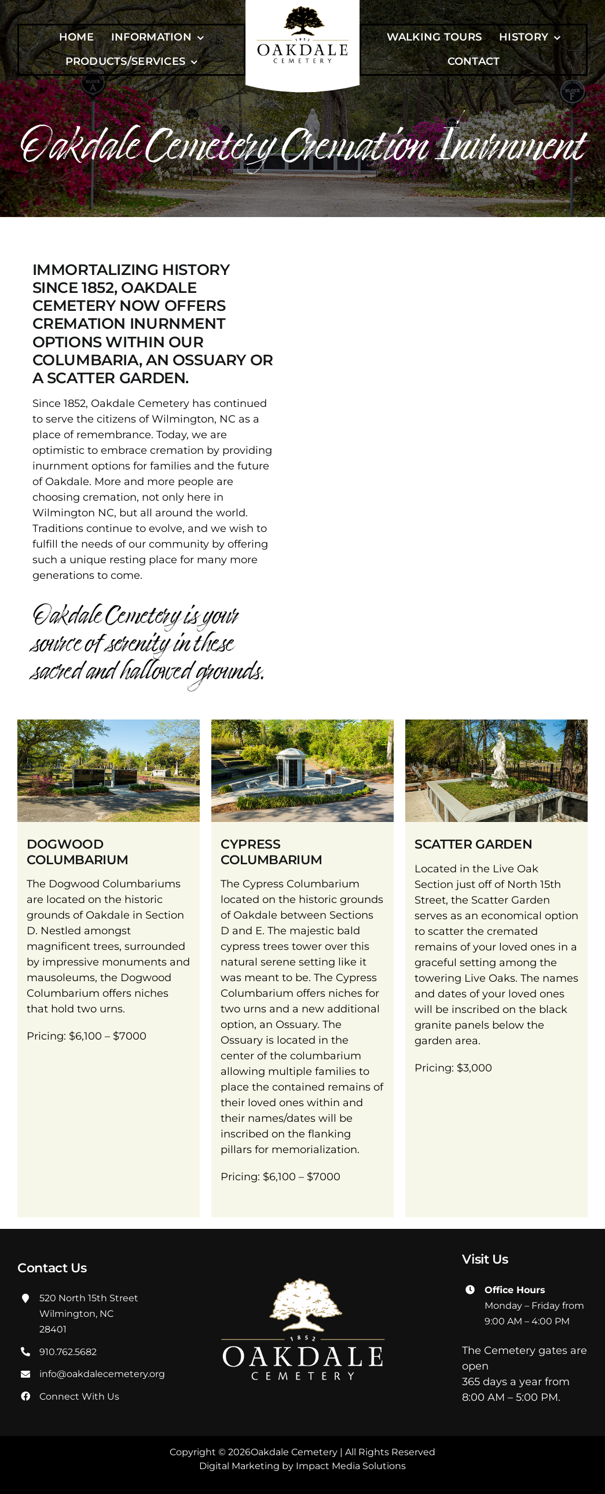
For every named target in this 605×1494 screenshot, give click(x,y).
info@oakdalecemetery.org (102, 1373)
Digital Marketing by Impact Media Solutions (302, 1465)
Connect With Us (79, 1396)
